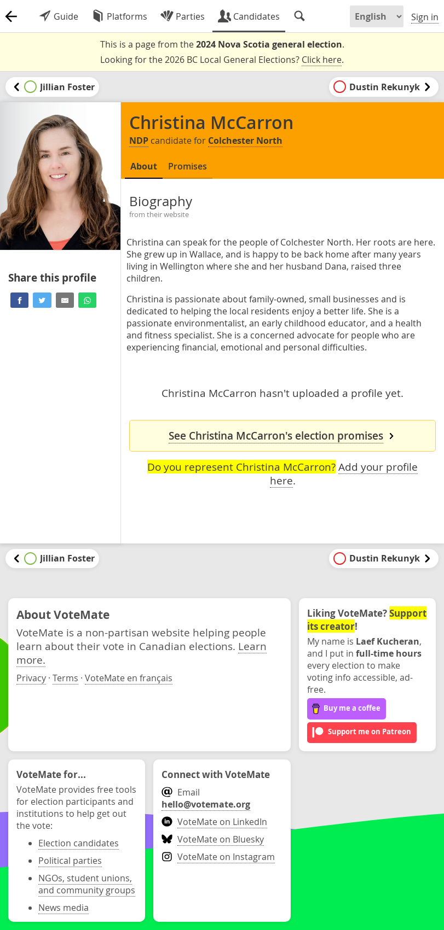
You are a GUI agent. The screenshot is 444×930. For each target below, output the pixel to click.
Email (206, 798)
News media (63, 908)
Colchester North (245, 140)
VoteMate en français (128, 678)
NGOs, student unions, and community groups (86, 884)
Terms (65, 678)
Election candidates (78, 843)
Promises (187, 166)
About (143, 166)
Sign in (425, 17)
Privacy (31, 678)
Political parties (70, 861)
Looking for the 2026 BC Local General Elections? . (222, 60)
